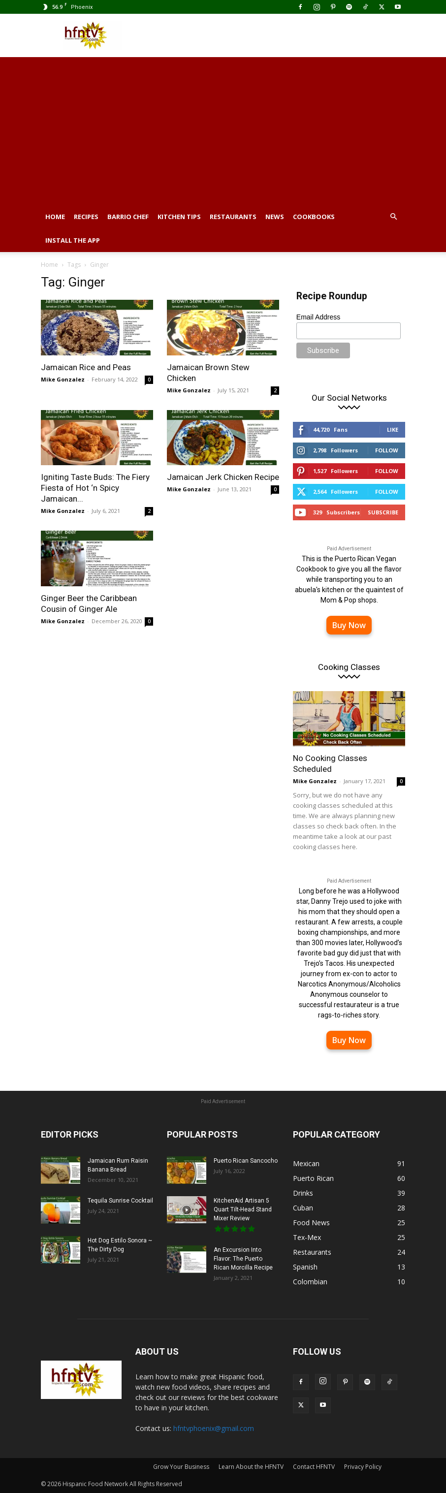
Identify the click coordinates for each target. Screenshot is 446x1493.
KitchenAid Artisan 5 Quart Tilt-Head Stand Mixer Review (243, 1209)
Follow (386, 450)
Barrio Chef (128, 216)
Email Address (318, 317)
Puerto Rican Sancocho (246, 1160)
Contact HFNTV (314, 1466)
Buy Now (349, 625)
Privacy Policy (363, 1466)
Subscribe (383, 512)
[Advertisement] (223, 131)
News (274, 216)
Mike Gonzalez (63, 379)
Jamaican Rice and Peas (86, 367)
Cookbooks (314, 216)
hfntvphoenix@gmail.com (213, 1428)
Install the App (72, 240)
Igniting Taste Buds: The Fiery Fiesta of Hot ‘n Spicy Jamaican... (95, 488)
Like (392, 429)
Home (55, 216)
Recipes (86, 216)
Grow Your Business (181, 1466)
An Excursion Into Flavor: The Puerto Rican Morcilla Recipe (243, 1258)
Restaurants (233, 216)
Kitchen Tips (179, 216)
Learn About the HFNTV (251, 1466)
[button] (393, 217)
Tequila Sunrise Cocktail (120, 1200)
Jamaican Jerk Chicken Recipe (223, 477)
